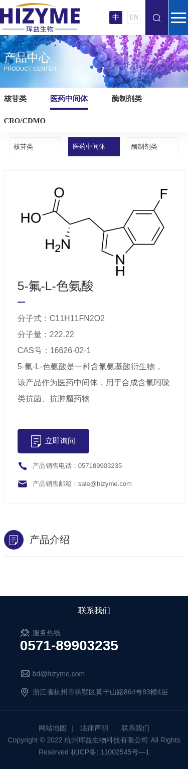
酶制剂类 (127, 99)
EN (134, 17)
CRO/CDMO (25, 121)
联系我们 (135, 728)
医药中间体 (69, 99)
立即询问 (60, 441)
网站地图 (53, 728)
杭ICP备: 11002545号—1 (110, 752)
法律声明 (94, 728)
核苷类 (15, 99)
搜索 (156, 18)
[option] (94, 231)
